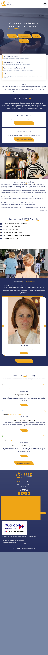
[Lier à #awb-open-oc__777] (45, 4)
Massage (10, 414)
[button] (24, 223)
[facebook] (19, 493)
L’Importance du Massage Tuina (24, 420)
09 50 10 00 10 (24, 490)
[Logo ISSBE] (7, 1)
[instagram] (22, 493)
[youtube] (25, 493)
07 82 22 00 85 (24, 489)
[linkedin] (29, 493)
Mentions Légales (21, 548)
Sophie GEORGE (24, 345)
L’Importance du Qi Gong (24, 395)
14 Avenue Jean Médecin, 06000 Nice (24, 485)
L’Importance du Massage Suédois (24, 446)
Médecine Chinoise (12, 389)
